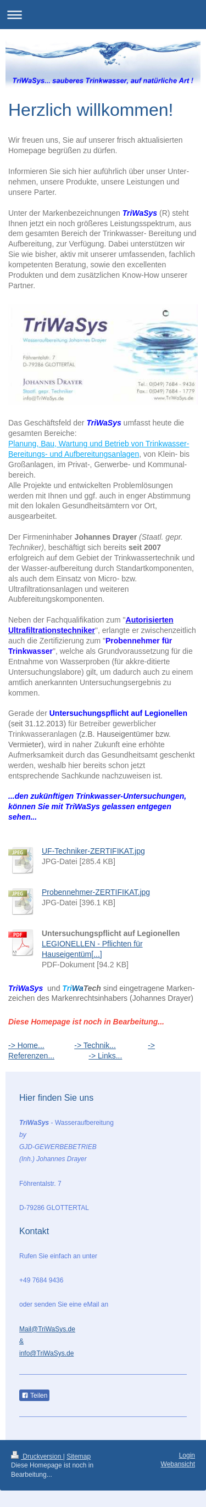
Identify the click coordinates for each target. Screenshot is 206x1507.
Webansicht (178, 1464)
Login (187, 1455)
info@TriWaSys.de (46, 1353)
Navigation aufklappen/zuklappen (103, 14)
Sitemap (78, 1456)
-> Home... (26, 1045)
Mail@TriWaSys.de (47, 1329)
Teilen (34, 1395)
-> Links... (105, 1055)
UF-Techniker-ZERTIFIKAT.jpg (93, 851)
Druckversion (37, 1456)
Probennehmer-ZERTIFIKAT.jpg (96, 892)
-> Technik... (95, 1045)
